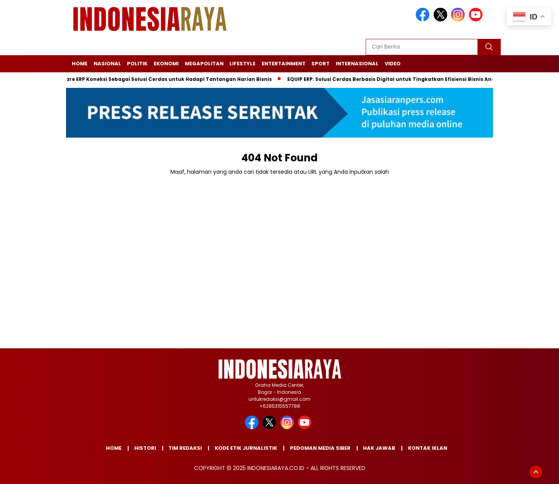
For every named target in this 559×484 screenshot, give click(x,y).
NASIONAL (107, 63)
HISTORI (145, 448)
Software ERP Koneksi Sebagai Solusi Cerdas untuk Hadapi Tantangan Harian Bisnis (163, 79)
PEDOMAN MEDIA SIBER (320, 448)
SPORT (320, 63)
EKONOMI (166, 63)
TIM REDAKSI (185, 448)
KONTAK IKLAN (427, 448)
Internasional (357, 63)
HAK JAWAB (379, 448)
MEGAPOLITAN (204, 63)
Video (393, 63)
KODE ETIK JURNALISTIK (246, 448)
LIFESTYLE (242, 63)
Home (79, 63)
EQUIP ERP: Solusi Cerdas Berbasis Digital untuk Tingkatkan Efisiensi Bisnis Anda (394, 79)
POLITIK (137, 63)
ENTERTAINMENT (284, 63)
